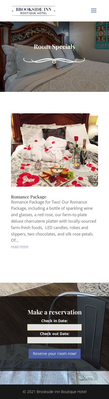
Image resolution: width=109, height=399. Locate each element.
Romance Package (28, 197)
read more (19, 246)
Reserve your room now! (54, 353)
